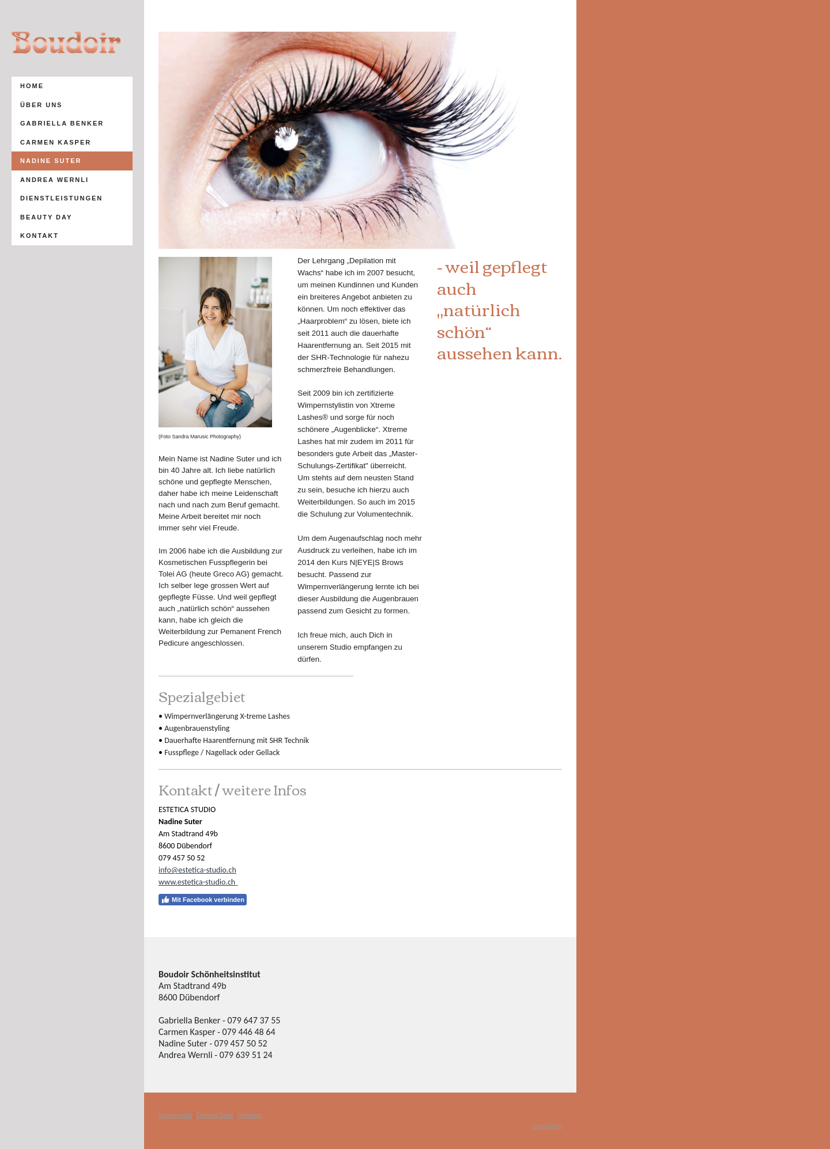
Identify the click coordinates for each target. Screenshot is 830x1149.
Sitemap (250, 1115)
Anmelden (546, 1126)
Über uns (41, 104)
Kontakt (39, 235)
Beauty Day (46, 217)
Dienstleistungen (61, 198)
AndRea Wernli (54, 179)
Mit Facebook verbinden (202, 899)
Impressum (175, 1115)
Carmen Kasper (55, 142)
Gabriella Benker (62, 123)
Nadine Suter (51, 160)
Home (32, 85)
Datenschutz (215, 1115)
